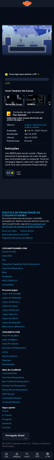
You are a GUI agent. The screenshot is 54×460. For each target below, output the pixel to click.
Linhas (5, 352)
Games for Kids (9, 251)
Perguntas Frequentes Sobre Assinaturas (21, 264)
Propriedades (8, 364)
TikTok (5, 411)
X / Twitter (7, 415)
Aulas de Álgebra (10, 339)
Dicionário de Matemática (14, 348)
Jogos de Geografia (11, 322)
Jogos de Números (11, 302)
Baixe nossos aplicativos (13, 326)
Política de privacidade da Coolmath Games (21, 214)
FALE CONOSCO (9, 280)
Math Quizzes (8, 394)
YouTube (6, 427)
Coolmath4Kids (9, 373)
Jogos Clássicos (9, 314)
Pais (4, 260)
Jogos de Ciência (10, 318)
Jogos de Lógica (10, 306)
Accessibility (8, 285)
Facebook (6, 423)
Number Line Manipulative (14, 385)
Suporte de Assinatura (12, 268)
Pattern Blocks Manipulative (15, 390)
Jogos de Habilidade (11, 298)
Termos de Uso (27, 231)
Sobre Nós (7, 256)
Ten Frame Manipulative (13, 377)
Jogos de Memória (10, 310)
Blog (4, 272)
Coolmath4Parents (11, 402)
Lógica (28, 125)
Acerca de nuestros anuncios (15, 234)
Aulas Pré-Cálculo (10, 343)
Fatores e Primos (9, 356)
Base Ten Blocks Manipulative (15, 381)
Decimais (6, 360)
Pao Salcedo (19, 115)
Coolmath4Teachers (11, 398)
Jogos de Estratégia (11, 293)
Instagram (7, 419)
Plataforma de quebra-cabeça (35, 126)
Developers (7, 276)
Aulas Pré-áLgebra (10, 335)
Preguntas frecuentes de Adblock (17, 238)
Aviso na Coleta (9, 231)
